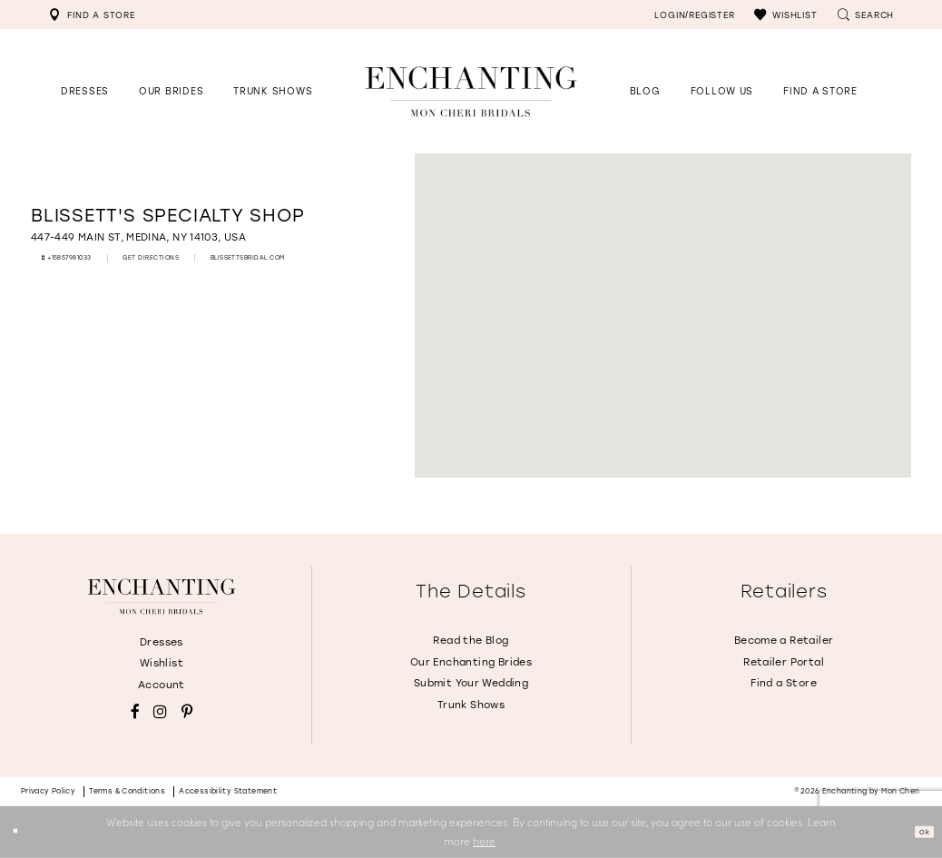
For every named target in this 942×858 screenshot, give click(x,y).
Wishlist (161, 663)
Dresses (161, 642)
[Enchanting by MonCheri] (161, 596)
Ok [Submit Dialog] (918, 831)
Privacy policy (48, 791)
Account (161, 685)
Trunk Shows (471, 705)
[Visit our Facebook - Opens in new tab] (135, 712)
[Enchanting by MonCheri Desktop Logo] (471, 91)
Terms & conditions (127, 791)
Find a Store (784, 683)
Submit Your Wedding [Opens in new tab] (471, 683)
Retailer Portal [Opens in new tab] (783, 662)
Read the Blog (470, 640)
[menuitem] (91, 14)
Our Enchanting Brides (471, 662)
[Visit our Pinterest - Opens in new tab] (187, 712)
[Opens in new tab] (722, 91)
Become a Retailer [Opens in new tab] (784, 640)
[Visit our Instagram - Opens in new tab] (160, 712)
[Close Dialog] (20, 832)
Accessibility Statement (228, 791)
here (484, 840)
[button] (785, 14)
